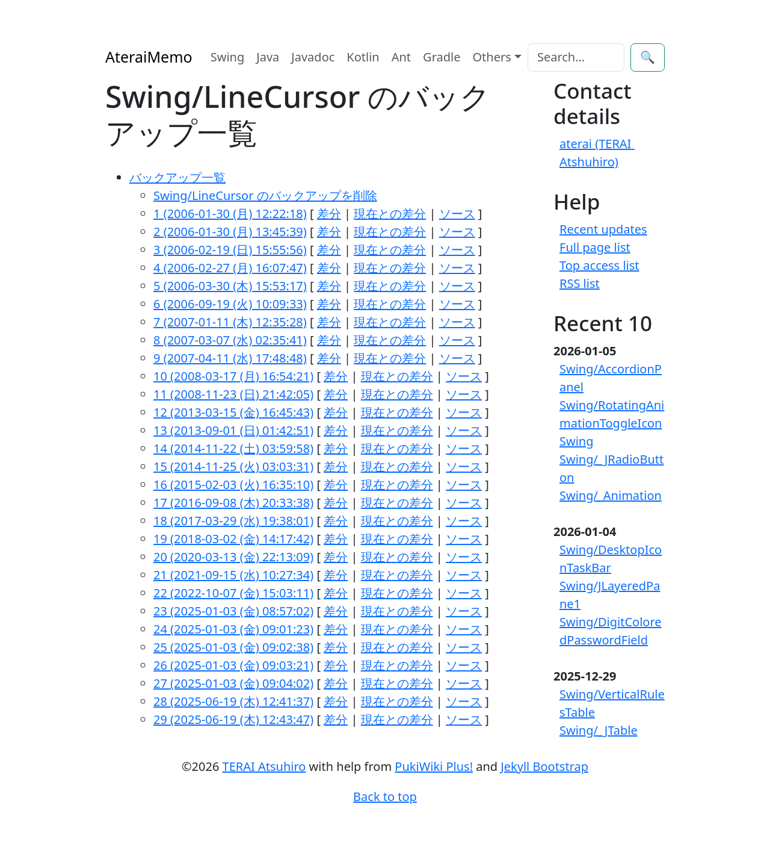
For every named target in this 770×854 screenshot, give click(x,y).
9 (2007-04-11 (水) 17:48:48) (230, 358)
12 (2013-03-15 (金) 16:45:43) (233, 412)
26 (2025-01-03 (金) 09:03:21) (233, 665)
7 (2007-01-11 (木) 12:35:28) (230, 322)
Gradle (441, 57)
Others (492, 57)
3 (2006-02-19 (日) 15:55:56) (230, 250)
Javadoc (312, 57)
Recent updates (603, 229)
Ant (401, 57)
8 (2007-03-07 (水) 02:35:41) (230, 340)
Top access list (599, 265)
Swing (228, 57)
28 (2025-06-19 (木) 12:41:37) (233, 701)
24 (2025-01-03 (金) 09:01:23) (233, 629)
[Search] (576, 57)
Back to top (385, 796)
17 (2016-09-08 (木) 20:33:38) (233, 502)
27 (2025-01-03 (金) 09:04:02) (233, 683)
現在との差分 (390, 213)
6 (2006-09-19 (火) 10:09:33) (230, 304)
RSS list (579, 283)
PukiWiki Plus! (434, 766)
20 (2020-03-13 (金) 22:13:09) (233, 557)
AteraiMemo (148, 56)
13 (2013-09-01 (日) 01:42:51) (233, 430)
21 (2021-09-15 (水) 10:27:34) (233, 575)
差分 (329, 213)
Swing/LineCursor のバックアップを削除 (265, 195)
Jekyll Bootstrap (544, 766)
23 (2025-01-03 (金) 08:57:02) (233, 611)
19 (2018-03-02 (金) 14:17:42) (233, 539)
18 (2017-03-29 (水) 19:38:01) (233, 521)
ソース (457, 213)
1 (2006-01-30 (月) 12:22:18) (230, 213)
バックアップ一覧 (177, 177)
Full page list (594, 247)
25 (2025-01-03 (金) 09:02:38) (233, 647)
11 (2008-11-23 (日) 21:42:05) (233, 394)
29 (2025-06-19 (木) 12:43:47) (233, 719)
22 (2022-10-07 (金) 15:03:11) (233, 593)
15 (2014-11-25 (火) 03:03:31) (233, 466)
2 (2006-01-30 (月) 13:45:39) (230, 231)
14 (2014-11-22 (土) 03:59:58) (233, 448)
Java (267, 57)
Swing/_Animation (610, 495)
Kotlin (362, 57)
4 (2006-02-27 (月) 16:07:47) (230, 268)
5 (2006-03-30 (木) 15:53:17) (230, 286)
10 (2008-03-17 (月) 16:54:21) (233, 376)
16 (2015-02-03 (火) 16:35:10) (233, 484)
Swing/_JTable (598, 730)
